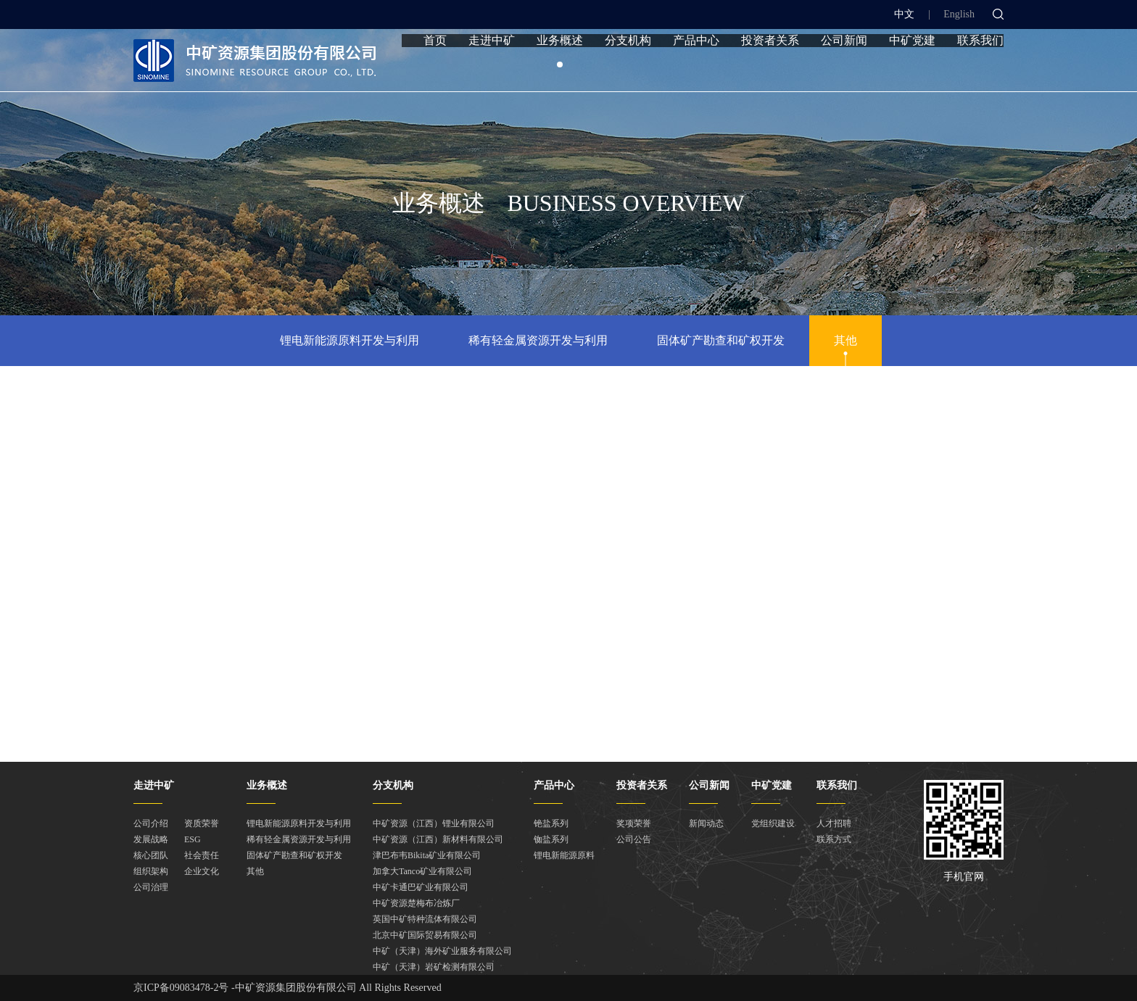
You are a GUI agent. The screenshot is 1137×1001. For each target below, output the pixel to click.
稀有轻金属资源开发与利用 (538, 340)
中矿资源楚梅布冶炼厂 (416, 903)
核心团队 (150, 855)
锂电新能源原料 (564, 855)
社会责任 (201, 855)
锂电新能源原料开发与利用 (349, 340)
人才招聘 (833, 823)
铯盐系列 (551, 823)
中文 (904, 14)
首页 (435, 67)
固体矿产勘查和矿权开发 (721, 340)
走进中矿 (491, 67)
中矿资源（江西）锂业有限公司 (434, 823)
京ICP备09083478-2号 (180, 987)
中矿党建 (912, 67)
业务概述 (560, 67)
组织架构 (150, 871)
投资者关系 (770, 67)
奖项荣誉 (633, 823)
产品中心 (696, 67)
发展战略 (150, 839)
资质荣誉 (201, 823)
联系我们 (980, 67)
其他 (845, 340)
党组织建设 (773, 823)
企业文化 (201, 871)
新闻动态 (706, 823)
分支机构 (628, 67)
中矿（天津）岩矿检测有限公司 (434, 967)
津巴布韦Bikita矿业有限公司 (427, 855)
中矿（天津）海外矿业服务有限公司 (442, 951)
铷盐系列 (551, 839)
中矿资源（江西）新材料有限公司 (438, 839)
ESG (192, 839)
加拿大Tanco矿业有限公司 (422, 871)
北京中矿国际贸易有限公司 (425, 935)
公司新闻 (844, 67)
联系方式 (833, 839)
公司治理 (150, 887)
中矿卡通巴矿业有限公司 (420, 887)
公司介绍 (150, 823)
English (959, 14)
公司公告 (633, 839)
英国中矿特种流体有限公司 (425, 919)
